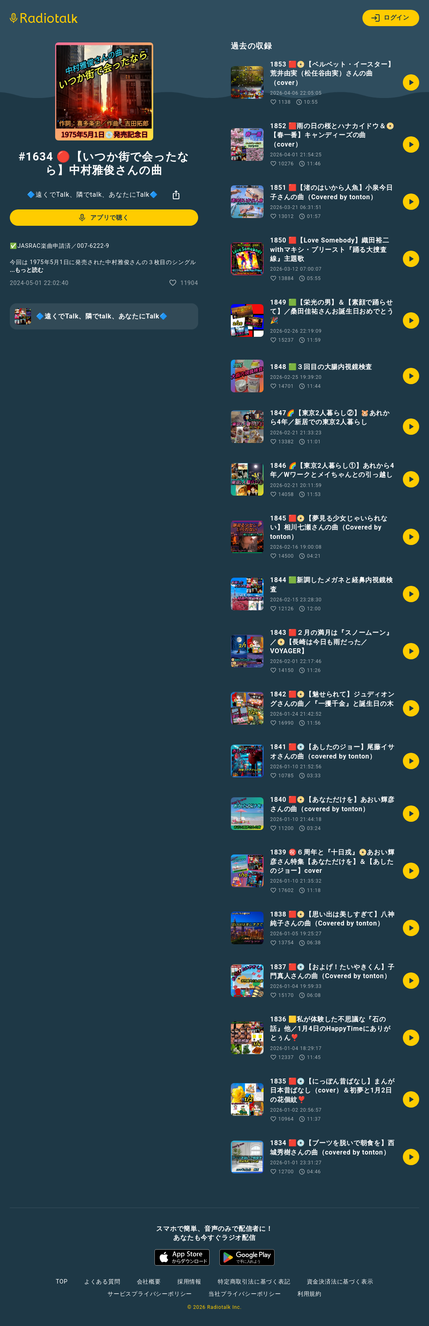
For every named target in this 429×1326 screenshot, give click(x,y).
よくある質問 (102, 1281)
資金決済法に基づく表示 (340, 1281)
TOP (62, 1281)
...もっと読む (26, 270)
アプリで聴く (103, 217)
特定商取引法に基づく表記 (254, 1281)
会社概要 (149, 1281)
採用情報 (189, 1281)
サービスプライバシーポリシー (149, 1293)
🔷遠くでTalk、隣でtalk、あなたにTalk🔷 (92, 194)
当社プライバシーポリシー (244, 1293)
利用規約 (309, 1293)
